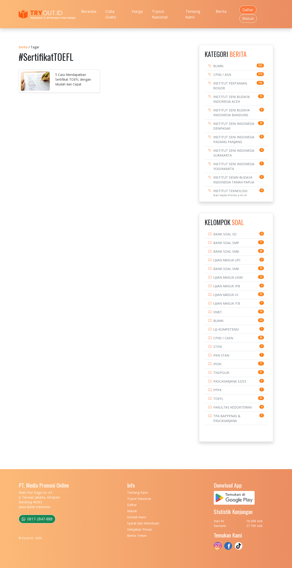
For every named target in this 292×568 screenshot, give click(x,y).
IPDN (217, 364)
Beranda (88, 11)
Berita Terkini (137, 535)
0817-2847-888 (37, 519)
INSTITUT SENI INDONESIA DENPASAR (233, 126)
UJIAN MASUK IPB (226, 286)
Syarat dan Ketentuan (143, 523)
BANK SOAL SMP (226, 243)
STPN (217, 346)
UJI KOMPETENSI (226, 329)
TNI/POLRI (221, 372)
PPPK (217, 390)
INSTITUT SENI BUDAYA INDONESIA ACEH (231, 99)
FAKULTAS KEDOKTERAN (232, 407)
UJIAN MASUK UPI (226, 260)
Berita (221, 11)
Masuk (248, 18)
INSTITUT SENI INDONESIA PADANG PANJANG (233, 139)
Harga (137, 11)
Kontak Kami (136, 517)
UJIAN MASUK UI (225, 295)
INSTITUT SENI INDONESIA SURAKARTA (233, 152)
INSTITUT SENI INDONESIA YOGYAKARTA (233, 166)
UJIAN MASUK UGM (227, 277)
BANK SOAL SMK (226, 269)
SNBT (217, 312)
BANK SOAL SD (225, 234)
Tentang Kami (192, 14)
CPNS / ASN (222, 74)
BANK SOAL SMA (226, 251)
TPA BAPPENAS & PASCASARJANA (226, 418)
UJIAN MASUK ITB (226, 303)
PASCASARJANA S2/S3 (229, 381)
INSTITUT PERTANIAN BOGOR (230, 85)
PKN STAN (221, 355)
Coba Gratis (110, 14)
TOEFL (218, 398)
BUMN (218, 66)
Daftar (247, 9)
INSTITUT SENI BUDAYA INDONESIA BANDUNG (231, 112)
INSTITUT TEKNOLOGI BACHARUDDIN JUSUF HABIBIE (230, 196)
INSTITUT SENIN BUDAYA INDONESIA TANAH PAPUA (233, 179)
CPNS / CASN (223, 338)
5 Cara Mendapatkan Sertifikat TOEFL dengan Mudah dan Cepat (73, 79)
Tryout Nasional (160, 14)
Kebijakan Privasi (139, 529)
